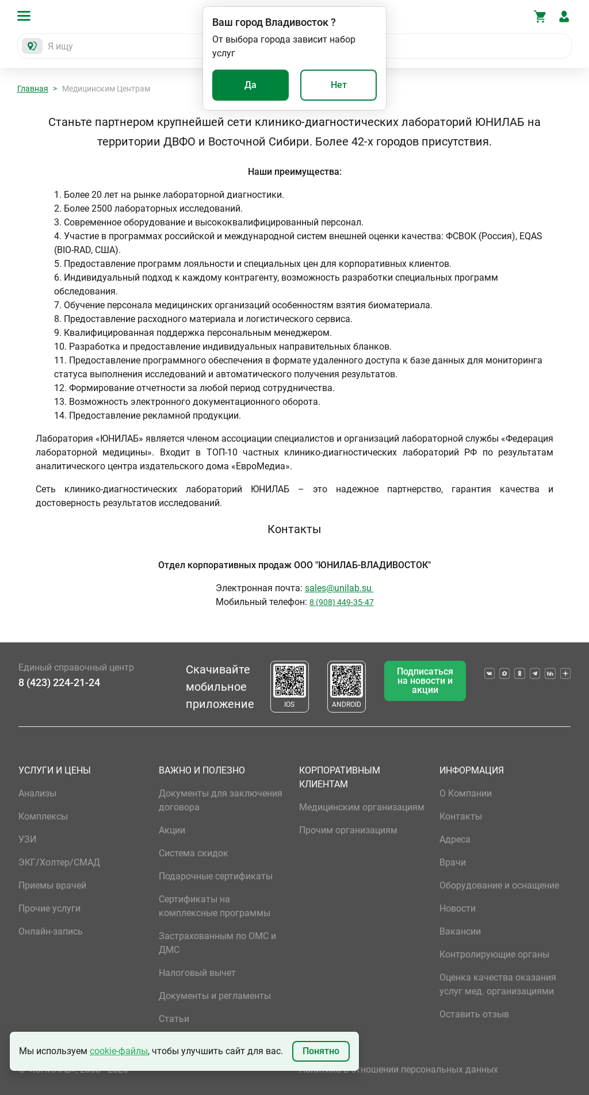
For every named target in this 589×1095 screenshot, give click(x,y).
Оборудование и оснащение (499, 885)
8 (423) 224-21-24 (59, 682)
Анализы (37, 793)
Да (250, 84)
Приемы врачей (52, 885)
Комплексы (43, 816)
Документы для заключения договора (220, 800)
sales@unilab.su (339, 588)
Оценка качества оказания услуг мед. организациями (497, 984)
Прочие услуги (49, 908)
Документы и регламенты (215, 995)
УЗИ (27, 839)
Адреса (455, 839)
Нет (339, 84)
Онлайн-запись (50, 931)
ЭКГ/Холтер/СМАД (59, 862)
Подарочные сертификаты (216, 876)
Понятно (321, 1051)
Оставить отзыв (474, 1014)
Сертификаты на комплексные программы (214, 906)
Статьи (174, 1018)
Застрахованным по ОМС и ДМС (217, 943)
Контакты (460, 816)
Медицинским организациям (361, 807)
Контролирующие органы (494, 954)
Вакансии (460, 931)
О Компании (465, 793)
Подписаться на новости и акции (425, 680)
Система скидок (193, 853)
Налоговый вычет (197, 972)
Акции (172, 830)
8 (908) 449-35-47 (341, 602)
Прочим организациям (348, 830)
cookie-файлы (119, 1051)
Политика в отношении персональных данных (398, 1069)
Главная (32, 88)
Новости (457, 908)
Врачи (452, 862)
